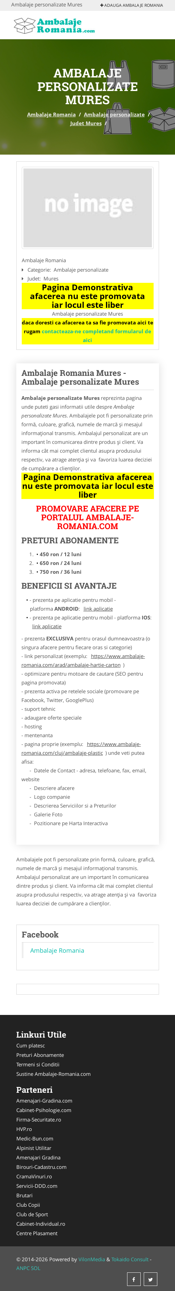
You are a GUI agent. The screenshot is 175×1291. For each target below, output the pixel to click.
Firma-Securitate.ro (38, 1119)
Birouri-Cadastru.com (41, 1167)
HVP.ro (24, 1129)
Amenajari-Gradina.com (44, 1100)
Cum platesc (30, 1045)
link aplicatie (98, 608)
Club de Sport (32, 1214)
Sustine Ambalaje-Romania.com (53, 1074)
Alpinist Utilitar (33, 1148)
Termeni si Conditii (37, 1064)
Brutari (24, 1195)
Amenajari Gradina (38, 1157)
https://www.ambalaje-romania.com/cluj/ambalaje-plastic (81, 748)
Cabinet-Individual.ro (40, 1224)
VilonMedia (91, 1259)
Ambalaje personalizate (114, 114)
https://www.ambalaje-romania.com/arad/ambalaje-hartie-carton (83, 660)
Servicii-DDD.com (36, 1186)
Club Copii (28, 1205)
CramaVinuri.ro (34, 1176)
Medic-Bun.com (34, 1138)
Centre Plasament (36, 1233)
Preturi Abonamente (40, 1055)
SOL (35, 1268)
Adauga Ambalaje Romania (131, 5)
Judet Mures (86, 123)
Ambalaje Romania (51, 114)
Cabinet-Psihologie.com (43, 1110)
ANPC (23, 1268)
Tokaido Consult (129, 1259)
